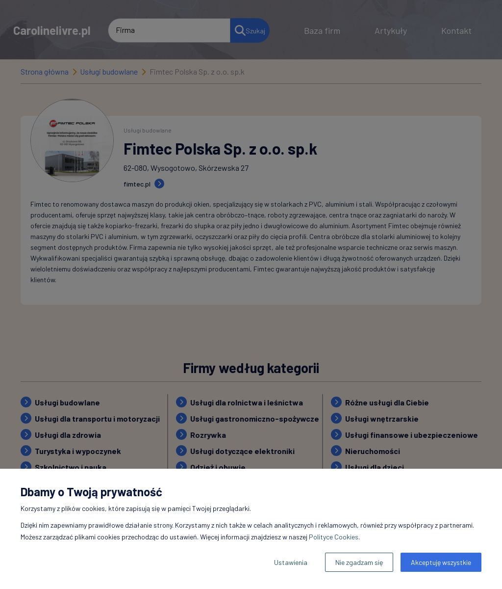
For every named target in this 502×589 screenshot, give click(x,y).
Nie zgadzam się (359, 562)
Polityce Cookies (333, 537)
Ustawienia (290, 562)
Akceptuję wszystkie (441, 562)
